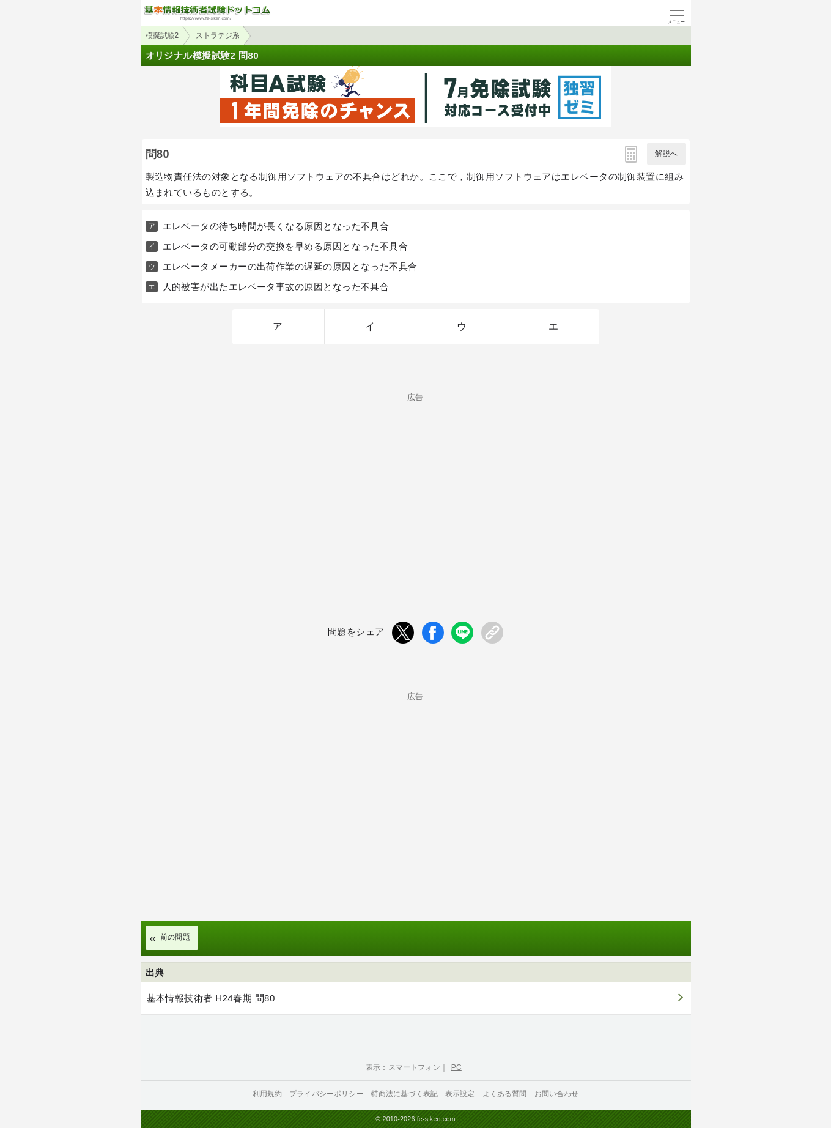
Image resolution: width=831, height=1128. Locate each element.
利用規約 (268, 1093)
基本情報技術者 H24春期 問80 (211, 998)
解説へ (666, 153)
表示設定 (460, 1093)
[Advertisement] (416, 487)
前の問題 (175, 937)
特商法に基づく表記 (404, 1093)
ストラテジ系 (218, 35)
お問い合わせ (556, 1093)
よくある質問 (504, 1093)
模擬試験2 (162, 35)
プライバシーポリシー (326, 1093)
